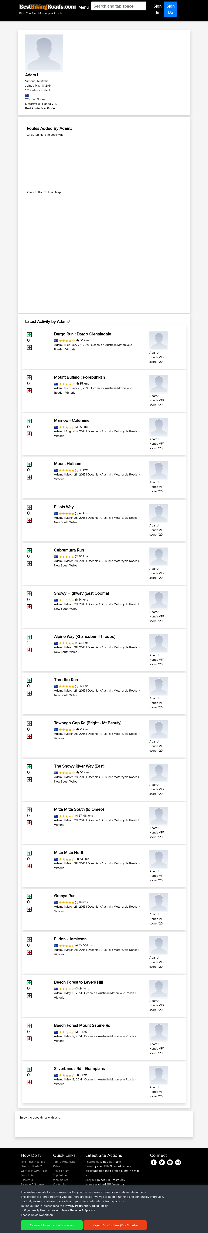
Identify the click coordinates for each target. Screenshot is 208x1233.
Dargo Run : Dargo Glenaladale (82, 334)
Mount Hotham (67, 464)
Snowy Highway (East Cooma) (81, 593)
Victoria (70, 349)
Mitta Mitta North (69, 852)
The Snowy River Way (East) (79, 766)
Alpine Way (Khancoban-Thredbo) (84, 636)
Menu (83, 7)
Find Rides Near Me (33, 1182)
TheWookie (92, 1182)
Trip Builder (60, 1196)
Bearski (90, 1186)
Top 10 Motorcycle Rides (64, 1184)
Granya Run (64, 896)
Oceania (96, 345)
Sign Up (170, 9)
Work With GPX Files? (34, 1191)
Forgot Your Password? (28, 1198)
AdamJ (58, 345)
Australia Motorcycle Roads (119, 431)
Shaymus (91, 1200)
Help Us (58, 1209)
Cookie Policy (90, 1227)
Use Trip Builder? (31, 1186)
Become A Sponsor (33, 1205)
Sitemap (56, 1227)
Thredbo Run (66, 680)
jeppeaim (91, 1205)
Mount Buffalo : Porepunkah (79, 377)
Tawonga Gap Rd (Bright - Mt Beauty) (87, 723)
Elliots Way (64, 507)
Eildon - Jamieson (70, 939)
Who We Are (60, 1200)
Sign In (157, 9)
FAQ (23, 1209)
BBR (111, 1182)
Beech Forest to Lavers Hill (78, 982)
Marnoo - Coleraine (71, 420)
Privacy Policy (71, 1227)
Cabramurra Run (69, 550)
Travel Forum (61, 1191)
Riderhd (90, 1209)
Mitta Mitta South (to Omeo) (79, 809)
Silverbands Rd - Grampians (79, 1068)
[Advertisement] (104, 163)
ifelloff (89, 1191)
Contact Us (60, 1205)
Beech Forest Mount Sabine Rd (82, 1025)
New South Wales (65, 522)
